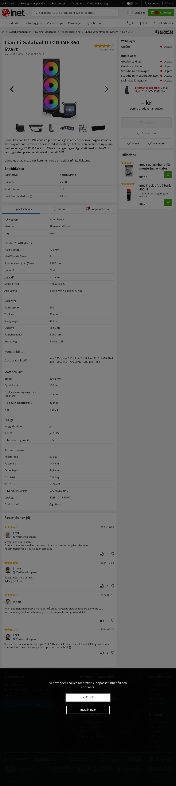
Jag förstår (88, 697)
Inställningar (88, 709)
